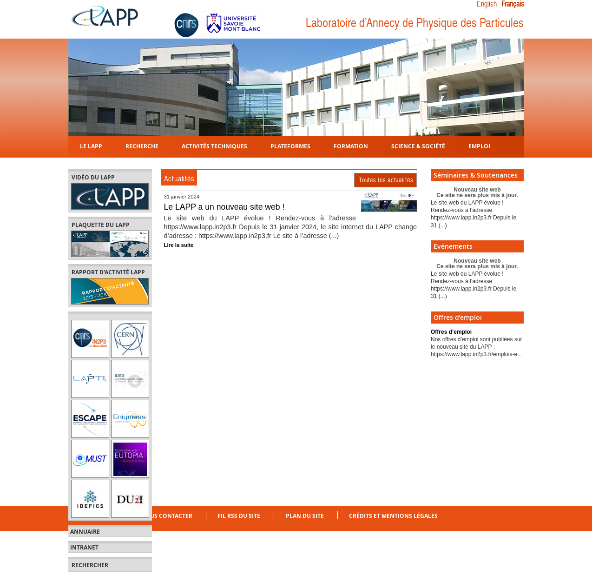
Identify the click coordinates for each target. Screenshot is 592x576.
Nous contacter (166, 516)
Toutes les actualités (386, 180)
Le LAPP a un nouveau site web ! (224, 207)
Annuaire (85, 532)
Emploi (479, 145)
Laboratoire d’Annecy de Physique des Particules (415, 23)
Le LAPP (91, 145)
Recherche (141, 145)
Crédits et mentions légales (393, 516)
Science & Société (418, 145)
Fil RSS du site (238, 516)
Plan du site (305, 516)
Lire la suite (179, 245)
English (487, 4)
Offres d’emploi (451, 332)
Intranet (84, 547)
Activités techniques (214, 145)
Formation (351, 145)
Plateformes (290, 145)
